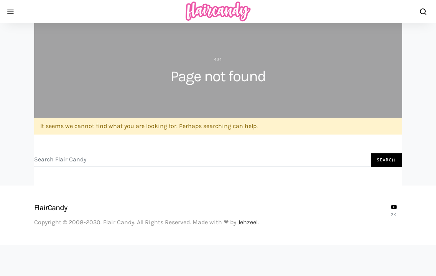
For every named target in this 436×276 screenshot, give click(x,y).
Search (386, 160)
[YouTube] (393, 210)
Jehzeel (248, 222)
